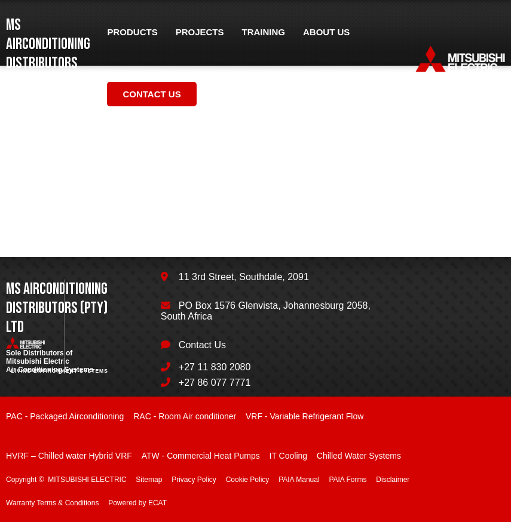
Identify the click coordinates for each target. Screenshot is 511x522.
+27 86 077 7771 (215, 382)
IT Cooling (289, 455)
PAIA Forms (347, 479)
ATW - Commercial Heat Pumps (201, 455)
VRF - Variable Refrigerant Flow (304, 416)
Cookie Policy (248, 479)
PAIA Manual (299, 479)
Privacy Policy (194, 479)
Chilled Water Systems (359, 455)
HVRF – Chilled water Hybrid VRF (69, 455)
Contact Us (202, 345)
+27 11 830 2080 (215, 367)
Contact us (151, 94)
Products (132, 32)
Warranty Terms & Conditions (52, 503)
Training (264, 32)
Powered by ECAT (137, 503)
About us (326, 32)
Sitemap (149, 479)
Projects (200, 32)
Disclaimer (392, 479)
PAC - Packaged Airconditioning (65, 416)
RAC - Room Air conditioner (184, 416)
